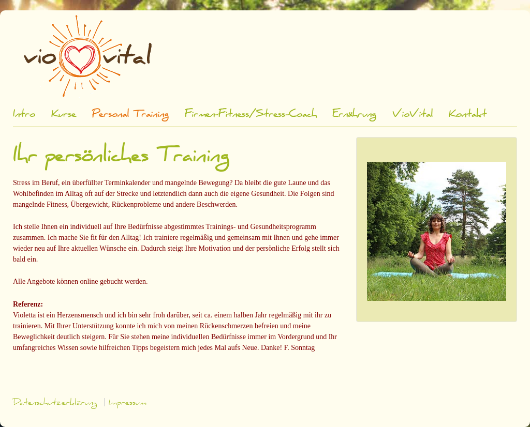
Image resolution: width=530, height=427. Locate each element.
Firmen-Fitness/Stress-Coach (251, 114)
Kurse (63, 114)
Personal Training (130, 114)
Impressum (127, 402)
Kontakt (468, 114)
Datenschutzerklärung (55, 402)
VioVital (412, 114)
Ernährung (354, 114)
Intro (24, 114)
